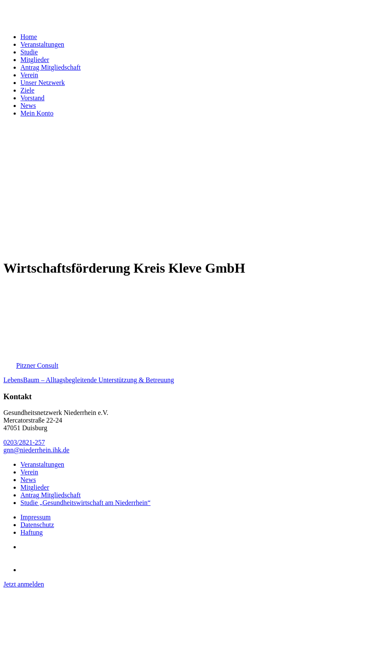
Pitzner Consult (37, 365)
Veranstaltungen (42, 44)
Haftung (31, 532)
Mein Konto (37, 113)
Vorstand (32, 98)
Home (28, 36)
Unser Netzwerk (42, 82)
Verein (29, 75)
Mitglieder (34, 59)
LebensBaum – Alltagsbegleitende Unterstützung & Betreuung (88, 379)
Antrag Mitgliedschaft (50, 67)
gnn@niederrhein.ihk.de (36, 450)
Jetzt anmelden (23, 584)
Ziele (27, 90)
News (28, 105)
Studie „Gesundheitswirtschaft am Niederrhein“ (85, 502)
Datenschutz (37, 524)
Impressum (35, 517)
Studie (29, 52)
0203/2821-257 (24, 442)
